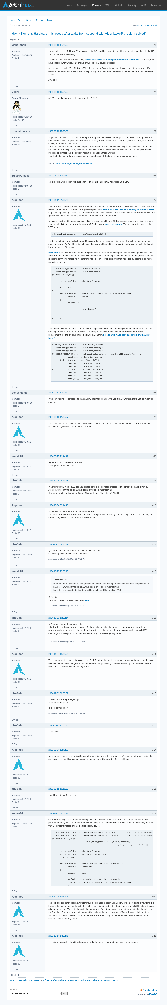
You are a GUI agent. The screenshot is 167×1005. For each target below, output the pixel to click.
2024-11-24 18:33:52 (58, 654)
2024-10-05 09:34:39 (58, 544)
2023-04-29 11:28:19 (58, 175)
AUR (143, 5)
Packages (82, 5)
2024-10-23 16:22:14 (58, 618)
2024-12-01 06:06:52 (58, 693)
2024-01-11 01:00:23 (58, 200)
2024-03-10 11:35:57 (58, 417)
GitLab (118, 5)
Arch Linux (18, 5)
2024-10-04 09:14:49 (58, 505)
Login (50, 20)
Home (69, 5)
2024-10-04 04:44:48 (58, 480)
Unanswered (151, 25)
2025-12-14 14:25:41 (58, 936)
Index (12, 20)
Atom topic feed (150, 990)
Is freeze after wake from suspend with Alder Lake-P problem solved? (99, 33)
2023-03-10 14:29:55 (58, 45)
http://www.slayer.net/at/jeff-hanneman (74, 163)
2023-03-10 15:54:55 (58, 92)
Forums (96, 5)
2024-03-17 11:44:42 (58, 456)
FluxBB (153, 994)
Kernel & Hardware (34, 33)
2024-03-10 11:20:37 (58, 392)
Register (40, 20)
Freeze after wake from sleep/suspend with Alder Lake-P (112, 59)
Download (156, 5)
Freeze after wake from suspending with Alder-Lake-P (127, 209)
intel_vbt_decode (113, 224)
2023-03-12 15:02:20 (58, 131)
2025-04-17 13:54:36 (58, 725)
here (86, 600)
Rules (20, 20)
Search (29, 20)
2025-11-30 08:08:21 (58, 813)
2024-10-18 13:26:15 (58, 571)
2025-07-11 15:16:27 (58, 789)
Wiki (108, 5)
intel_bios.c (54, 252)
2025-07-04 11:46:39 (58, 750)
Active (140, 25)
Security (131, 5)
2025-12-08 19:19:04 (58, 896)
